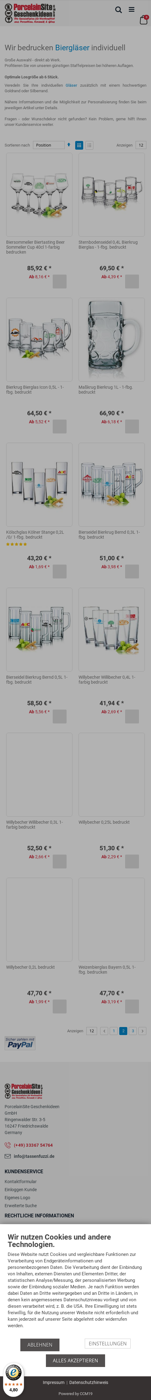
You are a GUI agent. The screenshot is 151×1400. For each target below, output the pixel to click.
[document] (75, 1285)
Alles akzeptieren (75, 1360)
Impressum (53, 1382)
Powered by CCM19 (75, 1393)
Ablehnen (39, 1344)
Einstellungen (108, 1343)
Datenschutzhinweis (88, 1382)
